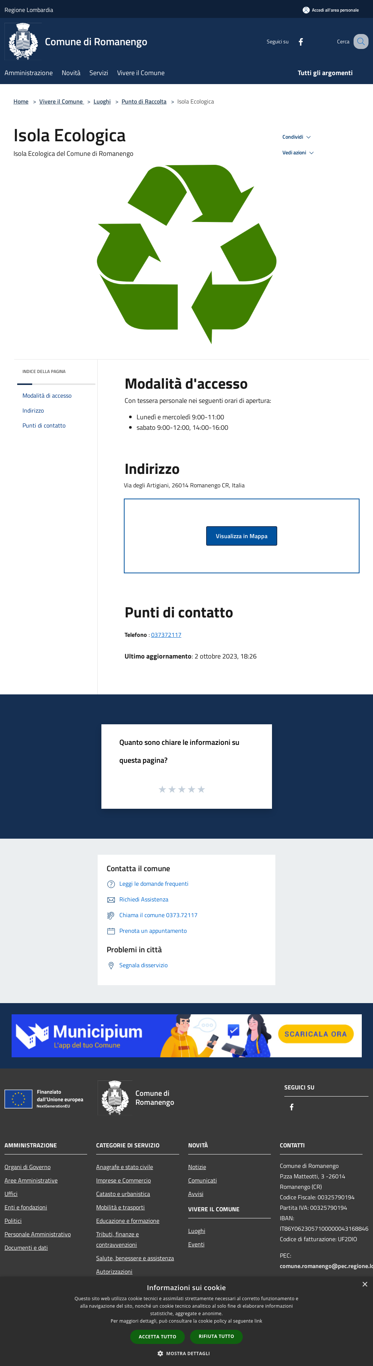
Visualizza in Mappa (241, 535)
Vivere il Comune (61, 101)
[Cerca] (360, 41)
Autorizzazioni (114, 1271)
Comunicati (202, 1180)
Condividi (297, 137)
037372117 (166, 634)
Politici (13, 1220)
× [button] (364, 1285)
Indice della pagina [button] (43, 371)
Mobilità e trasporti (120, 1207)
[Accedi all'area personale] (331, 10)
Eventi (196, 1244)
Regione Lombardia (28, 9)
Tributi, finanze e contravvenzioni (117, 1239)
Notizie (197, 1166)
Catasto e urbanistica (123, 1193)
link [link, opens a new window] (258, 1321)
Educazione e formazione (127, 1220)
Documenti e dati (26, 1247)
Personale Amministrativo (37, 1234)
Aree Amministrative (31, 1180)
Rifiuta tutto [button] (216, 1336)
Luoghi (102, 101)
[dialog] (186, 1321)
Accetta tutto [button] (157, 1336)
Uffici (11, 1193)
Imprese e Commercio (123, 1180)
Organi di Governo (27, 1166)
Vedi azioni (299, 152)
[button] (186, 1353)
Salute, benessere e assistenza (135, 1258)
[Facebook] (292, 41)
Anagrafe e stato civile (124, 1166)
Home (20, 101)
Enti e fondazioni (25, 1207)
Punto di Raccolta (144, 101)
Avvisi (196, 1193)
